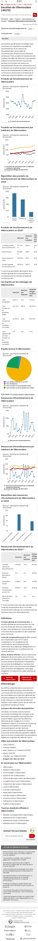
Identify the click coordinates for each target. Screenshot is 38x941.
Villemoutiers (28, 4)
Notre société (25, 910)
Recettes (5, 38)
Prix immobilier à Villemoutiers (14, 772)
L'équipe (18, 910)
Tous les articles (27, 914)
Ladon (11, 19)
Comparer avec (6, 33)
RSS (34, 914)
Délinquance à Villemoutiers (13, 801)
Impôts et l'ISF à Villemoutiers (14, 775)
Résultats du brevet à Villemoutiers (16, 820)
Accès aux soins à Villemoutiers (14, 798)
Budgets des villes (10, 4)
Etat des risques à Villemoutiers (14, 795)
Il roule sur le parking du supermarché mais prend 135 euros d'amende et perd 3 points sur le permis (18, 885)
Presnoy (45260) (9, 747)
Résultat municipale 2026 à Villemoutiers (18, 815)
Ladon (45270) (8, 744)
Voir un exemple (30, 839)
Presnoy (17, 19)
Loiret (20, 4)
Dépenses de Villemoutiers (28, 678)
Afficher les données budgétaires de (13, 28)
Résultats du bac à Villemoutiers (15, 817)
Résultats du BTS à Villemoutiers (15, 823)
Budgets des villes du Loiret (13, 759)
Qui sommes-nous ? (9, 910)
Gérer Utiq (19, 914)
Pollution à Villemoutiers (12, 804)
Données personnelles (26, 912)
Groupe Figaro (28, 916)
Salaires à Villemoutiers (11, 770)
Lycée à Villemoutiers (11, 787)
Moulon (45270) (9, 753)
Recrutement (15, 912)
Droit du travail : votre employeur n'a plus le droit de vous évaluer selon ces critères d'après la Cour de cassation (19, 853)
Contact (8, 912)
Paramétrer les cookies (8, 914)
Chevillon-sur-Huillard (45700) (14, 756)
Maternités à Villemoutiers (13, 792)
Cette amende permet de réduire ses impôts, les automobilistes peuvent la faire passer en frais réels (18, 870)
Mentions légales (18, 916)
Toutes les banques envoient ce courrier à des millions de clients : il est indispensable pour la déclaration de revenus (18, 898)
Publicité (32, 910)
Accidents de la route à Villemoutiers (16, 781)
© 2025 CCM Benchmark (19, 918)
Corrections (9, 916)
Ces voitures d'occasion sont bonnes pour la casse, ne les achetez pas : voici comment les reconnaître (18, 891)
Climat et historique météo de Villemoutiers (19, 778)
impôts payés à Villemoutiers (23, 394)
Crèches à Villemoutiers (12, 790)
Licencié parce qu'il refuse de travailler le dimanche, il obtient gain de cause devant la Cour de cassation (18, 864)
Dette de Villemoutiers (9, 678)
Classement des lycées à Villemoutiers (17, 784)
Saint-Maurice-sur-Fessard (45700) (16, 750)
